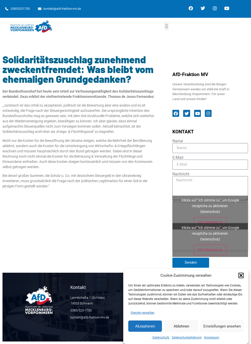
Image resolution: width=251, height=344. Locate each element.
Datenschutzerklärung (187, 339)
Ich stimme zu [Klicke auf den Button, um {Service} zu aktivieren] (210, 222)
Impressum (211, 339)
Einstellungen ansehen (222, 328)
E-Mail (177, 158)
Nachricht (180, 174)
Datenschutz (160, 339)
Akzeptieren (145, 328)
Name (177, 141)
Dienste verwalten (142, 315)
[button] (241, 277)
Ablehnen (181, 328)
